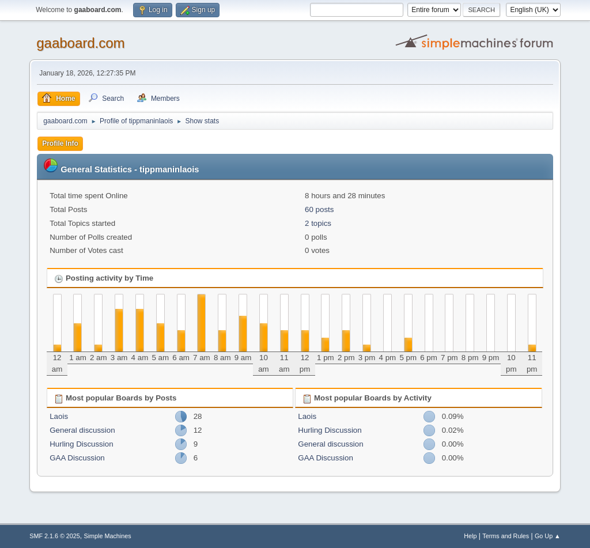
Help (470, 535)
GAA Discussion (77, 457)
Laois (59, 416)
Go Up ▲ (548, 535)
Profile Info (60, 143)
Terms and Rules (505, 535)
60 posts (319, 209)
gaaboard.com (80, 43)
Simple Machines (107, 535)
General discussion (82, 430)
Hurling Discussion (81, 444)
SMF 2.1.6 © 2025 (54, 535)
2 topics (318, 223)
